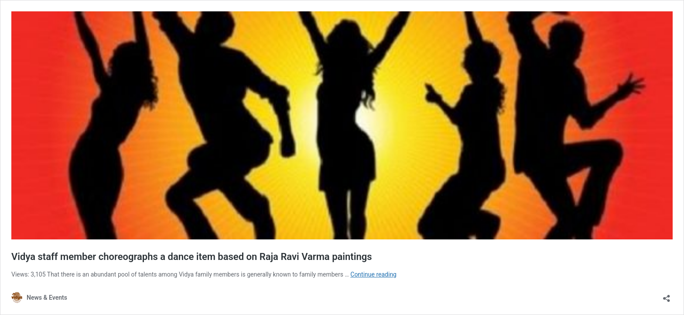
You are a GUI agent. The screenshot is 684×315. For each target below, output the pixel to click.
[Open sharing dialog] (666, 295)
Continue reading (373, 274)
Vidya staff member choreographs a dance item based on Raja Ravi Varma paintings (191, 256)
